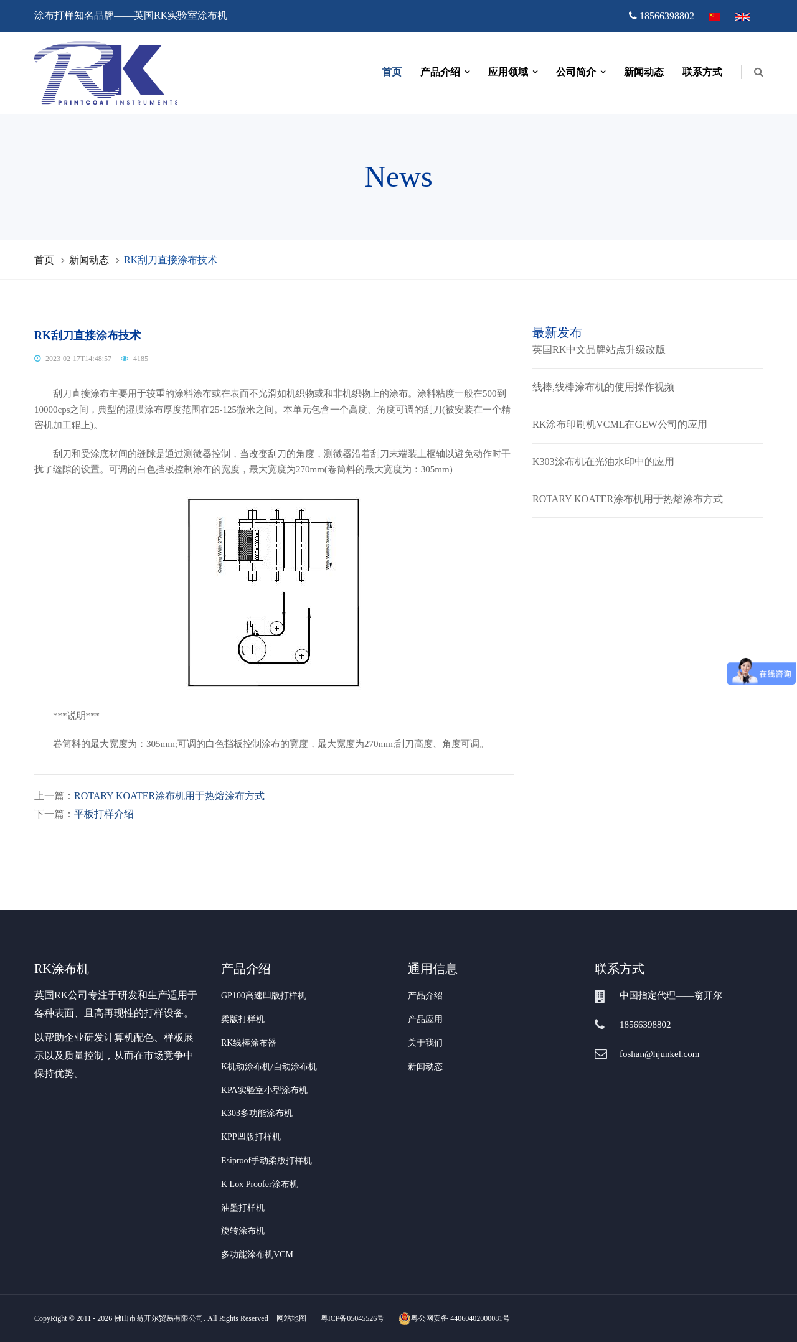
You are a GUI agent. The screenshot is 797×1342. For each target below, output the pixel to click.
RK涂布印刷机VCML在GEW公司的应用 (619, 424)
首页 (392, 72)
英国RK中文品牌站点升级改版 (599, 349)
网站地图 (291, 1318)
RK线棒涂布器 (248, 1043)
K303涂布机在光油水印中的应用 (603, 461)
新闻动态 (644, 72)
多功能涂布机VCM (257, 1254)
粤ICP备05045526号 (353, 1318)
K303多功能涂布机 (257, 1113)
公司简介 (576, 72)
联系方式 (702, 72)
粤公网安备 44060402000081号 (454, 1318)
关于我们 (425, 1043)
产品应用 (425, 1019)
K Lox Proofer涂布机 (259, 1184)
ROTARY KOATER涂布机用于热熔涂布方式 (169, 796)
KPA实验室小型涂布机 (264, 1090)
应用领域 (508, 72)
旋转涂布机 (243, 1231)
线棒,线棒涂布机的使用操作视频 (603, 387)
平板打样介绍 (104, 814)
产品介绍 (440, 72)
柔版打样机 (243, 1019)
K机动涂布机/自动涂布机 (269, 1066)
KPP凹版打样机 (251, 1137)
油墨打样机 (243, 1208)
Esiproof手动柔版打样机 (266, 1160)
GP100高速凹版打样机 (263, 995)
